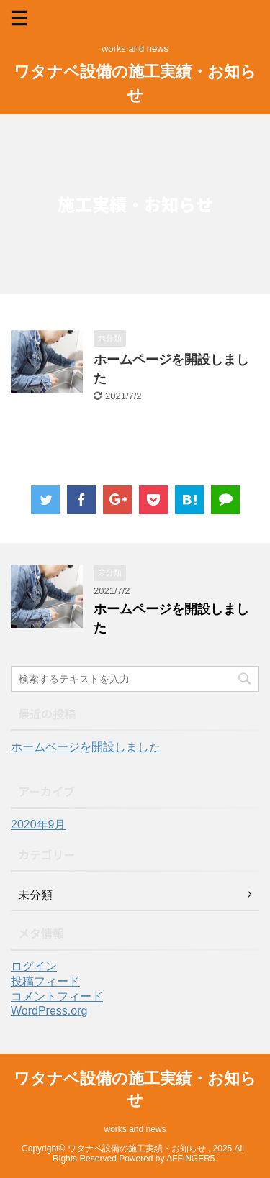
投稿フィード (45, 981)
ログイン (34, 966)
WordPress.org (49, 1011)
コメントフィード (57, 996)
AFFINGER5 (190, 1159)
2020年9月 (38, 824)
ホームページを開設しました (86, 747)
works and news (135, 1129)
